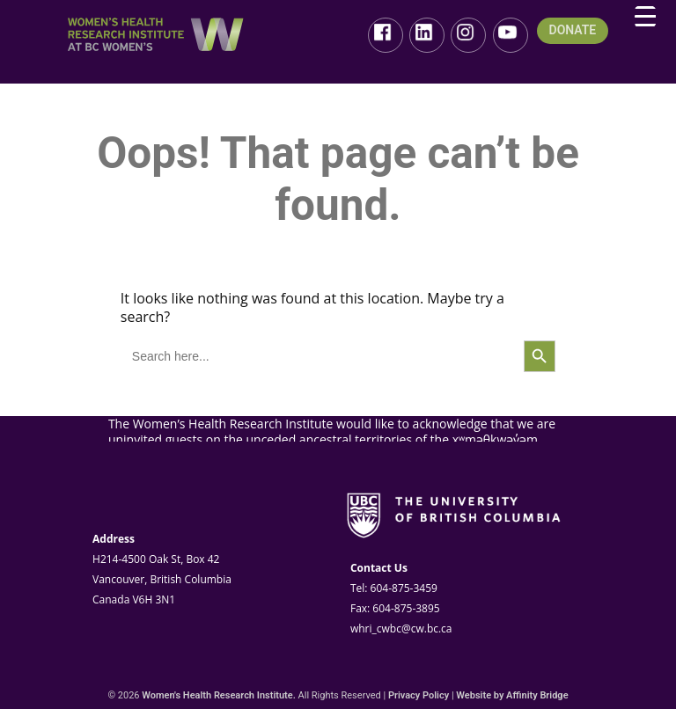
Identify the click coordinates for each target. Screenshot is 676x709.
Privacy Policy (418, 695)
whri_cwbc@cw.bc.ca (401, 628)
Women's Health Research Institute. (219, 695)
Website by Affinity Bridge (512, 695)
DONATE (573, 30)
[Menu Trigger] (645, 16)
